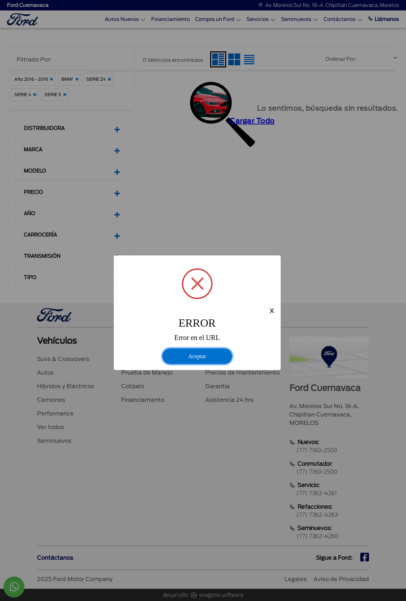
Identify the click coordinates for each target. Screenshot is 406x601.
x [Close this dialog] (271, 311)
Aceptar (197, 356)
